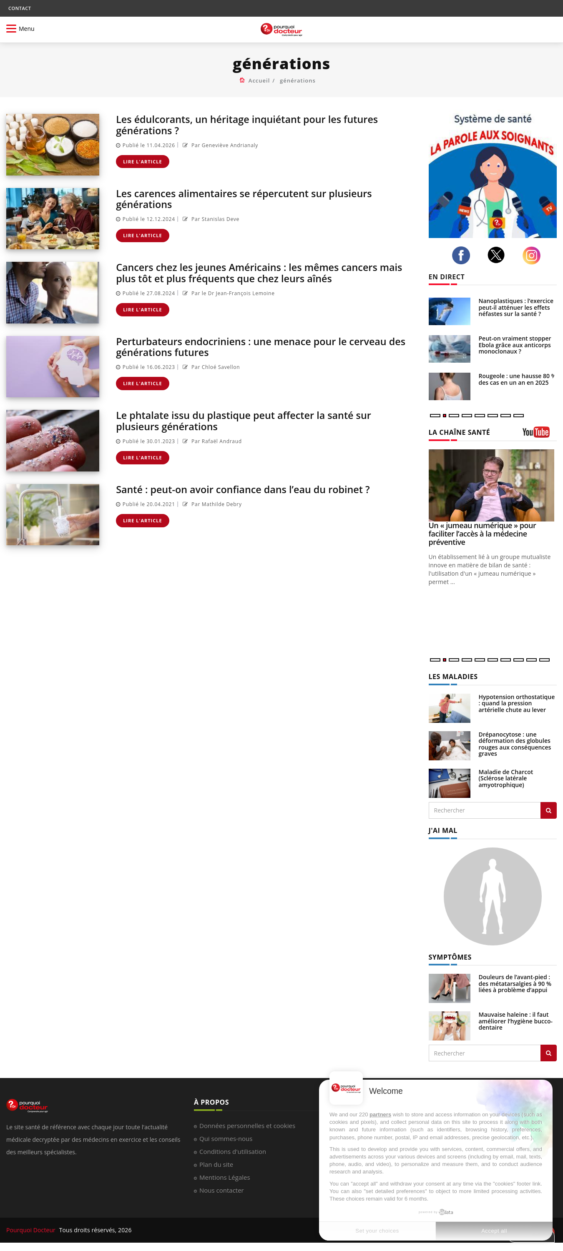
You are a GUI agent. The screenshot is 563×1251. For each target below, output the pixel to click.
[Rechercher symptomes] (548, 1053)
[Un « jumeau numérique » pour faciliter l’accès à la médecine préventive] (493, 485)
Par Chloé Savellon (210, 367)
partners (380, 1114)
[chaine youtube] (540, 435)
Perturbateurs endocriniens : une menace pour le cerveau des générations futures (265, 346)
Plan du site (216, 1164)
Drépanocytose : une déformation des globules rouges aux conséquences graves (515, 743)
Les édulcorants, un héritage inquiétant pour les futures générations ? (251, 124)
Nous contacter (221, 1190)
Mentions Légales (224, 1177)
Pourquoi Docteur (31, 1230)
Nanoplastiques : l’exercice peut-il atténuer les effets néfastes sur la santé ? (516, 307)
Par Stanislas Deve (210, 219)
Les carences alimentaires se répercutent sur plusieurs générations (248, 198)
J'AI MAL (443, 830)
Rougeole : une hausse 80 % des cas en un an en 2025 (517, 379)
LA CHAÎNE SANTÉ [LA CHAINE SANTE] (459, 432)
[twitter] (498, 254)
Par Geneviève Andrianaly (219, 144)
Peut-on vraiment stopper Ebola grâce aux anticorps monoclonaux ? (515, 344)
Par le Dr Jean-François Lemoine (228, 292)
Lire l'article (142, 161)
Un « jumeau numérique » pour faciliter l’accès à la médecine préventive (482, 533)
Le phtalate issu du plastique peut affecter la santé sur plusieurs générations (247, 420)
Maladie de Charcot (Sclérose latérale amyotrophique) (506, 778)
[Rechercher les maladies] (548, 810)
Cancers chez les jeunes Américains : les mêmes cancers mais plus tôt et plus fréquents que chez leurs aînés (263, 272)
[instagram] (534, 255)
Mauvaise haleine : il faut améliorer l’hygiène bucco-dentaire (516, 1020)
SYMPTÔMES (450, 957)
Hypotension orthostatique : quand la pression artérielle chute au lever (517, 703)
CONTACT (19, 8)
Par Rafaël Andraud (211, 440)
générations (298, 80)
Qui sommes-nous (225, 1138)
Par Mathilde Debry (211, 503)
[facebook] (463, 255)
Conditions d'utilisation (232, 1151)
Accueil (259, 80)
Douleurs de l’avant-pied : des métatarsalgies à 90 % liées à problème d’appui (515, 983)
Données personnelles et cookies (247, 1125)
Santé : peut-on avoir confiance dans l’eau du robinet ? (246, 489)
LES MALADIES (453, 676)
